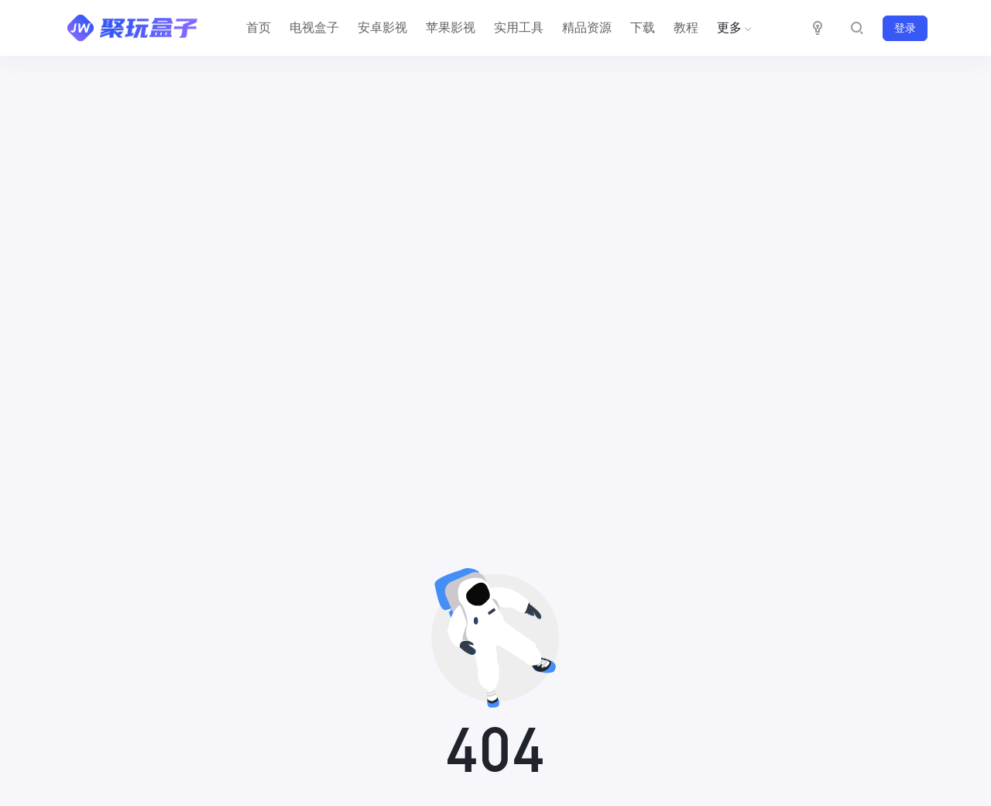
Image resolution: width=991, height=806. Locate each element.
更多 (732, 27)
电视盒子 (314, 27)
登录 (905, 28)
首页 (258, 27)
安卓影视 (382, 27)
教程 (686, 27)
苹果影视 (450, 27)
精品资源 (587, 27)
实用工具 (519, 27)
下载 (642, 27)
